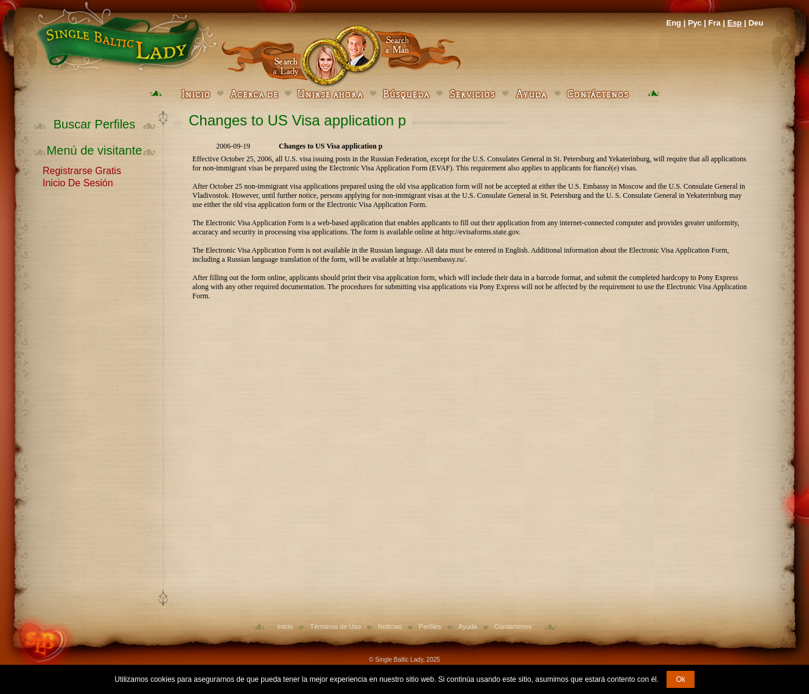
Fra (715, 22)
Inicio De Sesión (78, 182)
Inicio (285, 626)
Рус (695, 22)
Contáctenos (513, 626)
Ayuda (467, 626)
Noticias (390, 626)
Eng (673, 22)
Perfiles (430, 626)
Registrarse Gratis (82, 170)
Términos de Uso (335, 626)
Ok (680, 679)
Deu (755, 22)
